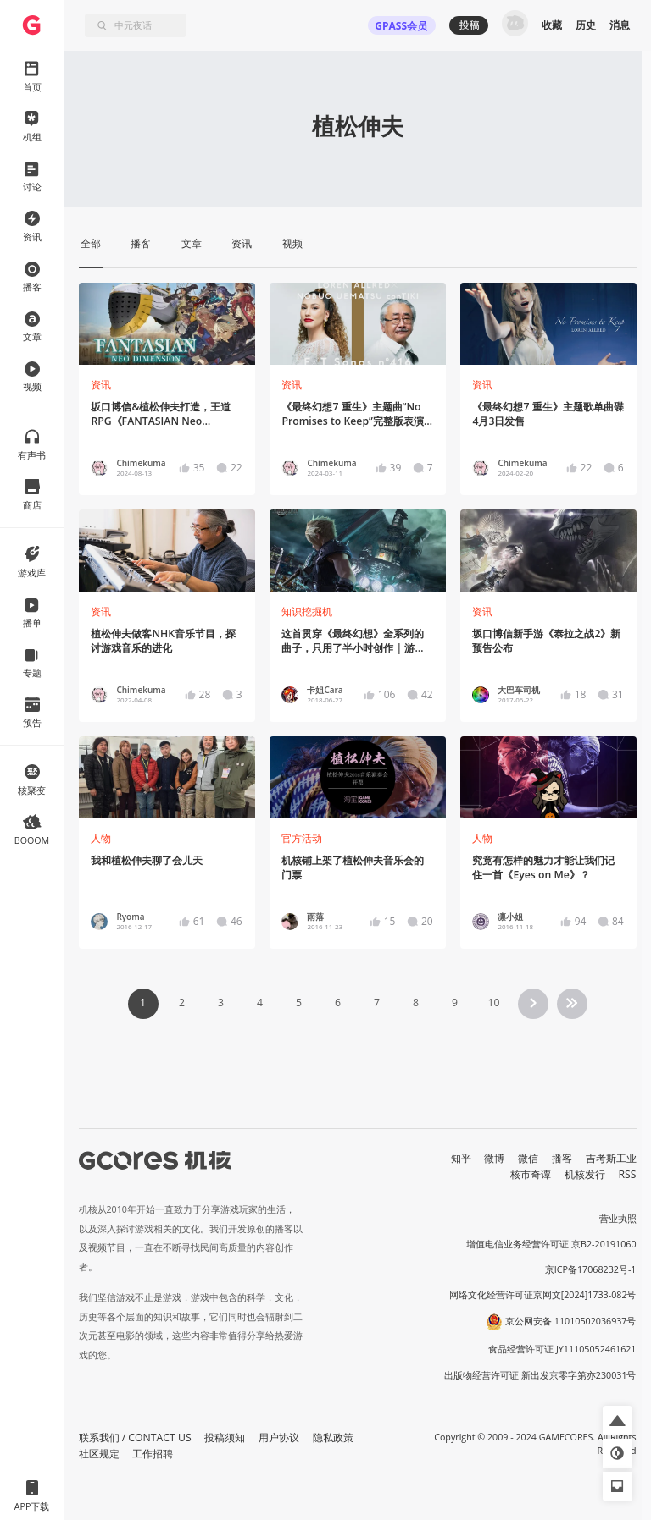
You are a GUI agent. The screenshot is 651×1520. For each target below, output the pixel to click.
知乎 (461, 1158)
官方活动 (301, 838)
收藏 (552, 25)
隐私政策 (333, 1437)
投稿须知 (224, 1437)
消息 (619, 25)
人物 (101, 838)
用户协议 (279, 1437)
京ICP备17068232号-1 (591, 1269)
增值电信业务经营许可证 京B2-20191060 (551, 1244)
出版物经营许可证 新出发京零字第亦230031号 (540, 1375)
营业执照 (618, 1219)
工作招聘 (152, 1453)
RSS (628, 1174)
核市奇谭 (530, 1174)
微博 (494, 1158)
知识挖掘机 (306, 611)
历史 (586, 25)
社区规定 (99, 1453)
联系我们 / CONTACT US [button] (135, 1437)
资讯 (101, 384)
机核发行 (585, 1174)
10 (493, 1002)
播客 (562, 1158)
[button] (617, 1420)
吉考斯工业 (611, 1158)
